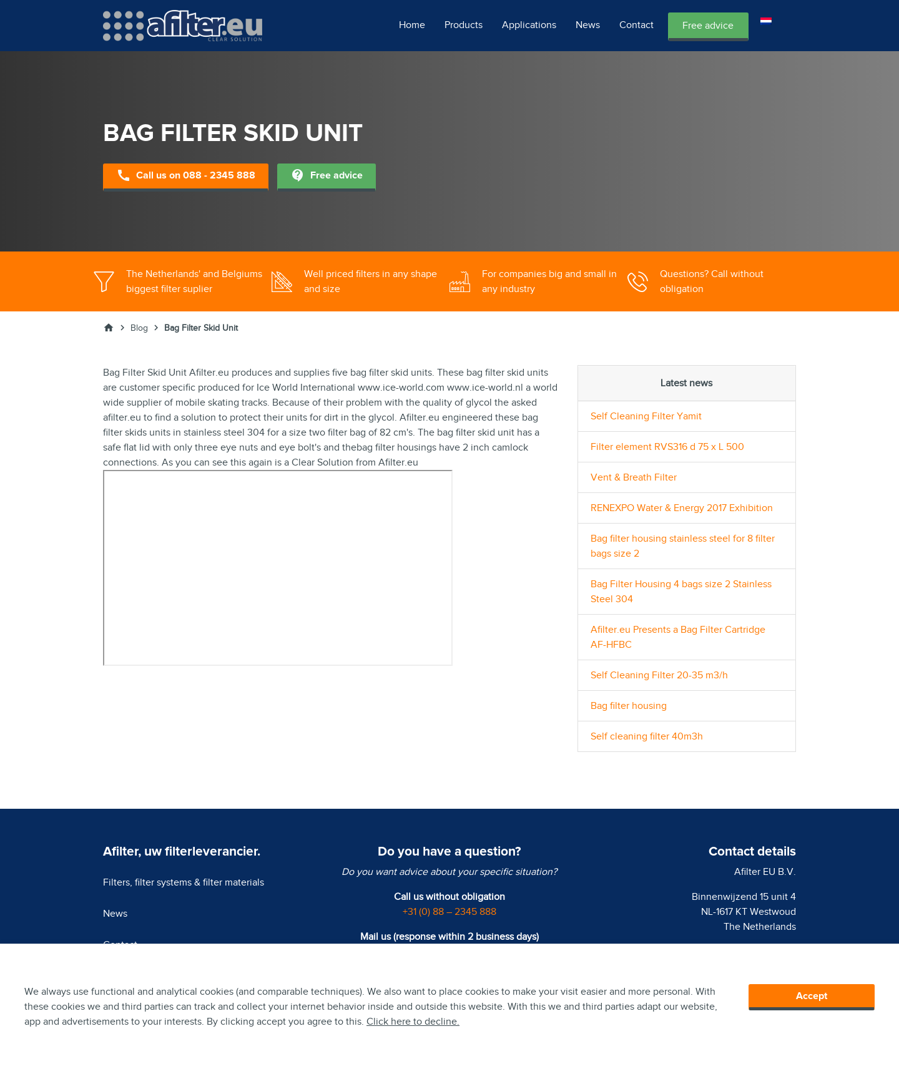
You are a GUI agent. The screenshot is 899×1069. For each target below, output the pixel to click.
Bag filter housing (629, 705)
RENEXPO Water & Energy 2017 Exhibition (682, 508)
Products (464, 25)
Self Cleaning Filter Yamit (646, 416)
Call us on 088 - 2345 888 (185, 176)
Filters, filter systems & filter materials (183, 882)
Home (412, 25)
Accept (811, 996)
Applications (529, 25)
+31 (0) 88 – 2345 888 (449, 911)
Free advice (708, 25)
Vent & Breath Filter (634, 477)
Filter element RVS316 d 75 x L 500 (667, 446)
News (588, 25)
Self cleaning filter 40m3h (647, 736)
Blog (139, 328)
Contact (636, 25)
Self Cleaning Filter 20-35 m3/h (659, 675)
